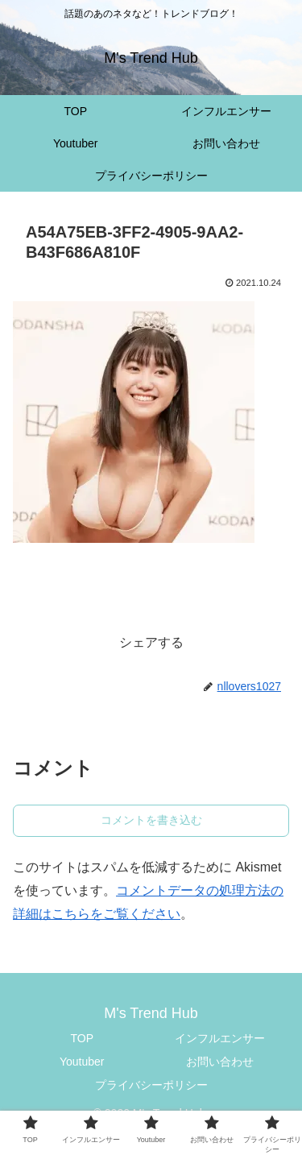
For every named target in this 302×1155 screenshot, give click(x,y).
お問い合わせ (220, 1061)
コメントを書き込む (151, 819)
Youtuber (82, 1061)
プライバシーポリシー (151, 1084)
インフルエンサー (220, 1038)
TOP (81, 1038)
